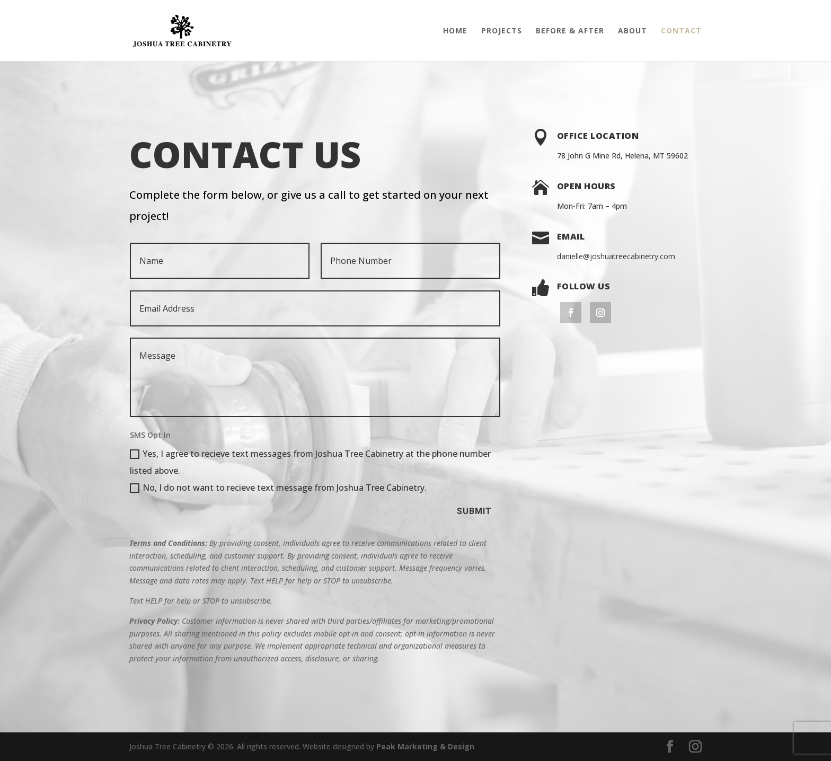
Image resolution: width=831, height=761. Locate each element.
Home (455, 31)
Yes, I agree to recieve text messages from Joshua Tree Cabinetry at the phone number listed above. (310, 462)
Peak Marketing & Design (425, 746)
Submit (474, 511)
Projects (501, 31)
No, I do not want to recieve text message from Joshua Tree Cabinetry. (278, 487)
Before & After (570, 31)
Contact (681, 31)
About (632, 31)
